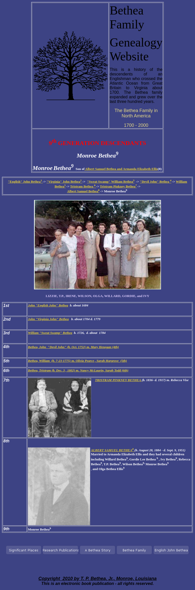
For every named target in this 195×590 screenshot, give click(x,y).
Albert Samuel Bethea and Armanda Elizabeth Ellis (121, 169)
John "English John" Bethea (48, 305)
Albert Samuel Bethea (83, 191)
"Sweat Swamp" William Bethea (111, 181)
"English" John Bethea (25, 181)
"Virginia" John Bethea (64, 181)
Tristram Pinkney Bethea (118, 186)
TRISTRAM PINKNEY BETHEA (118, 380)
